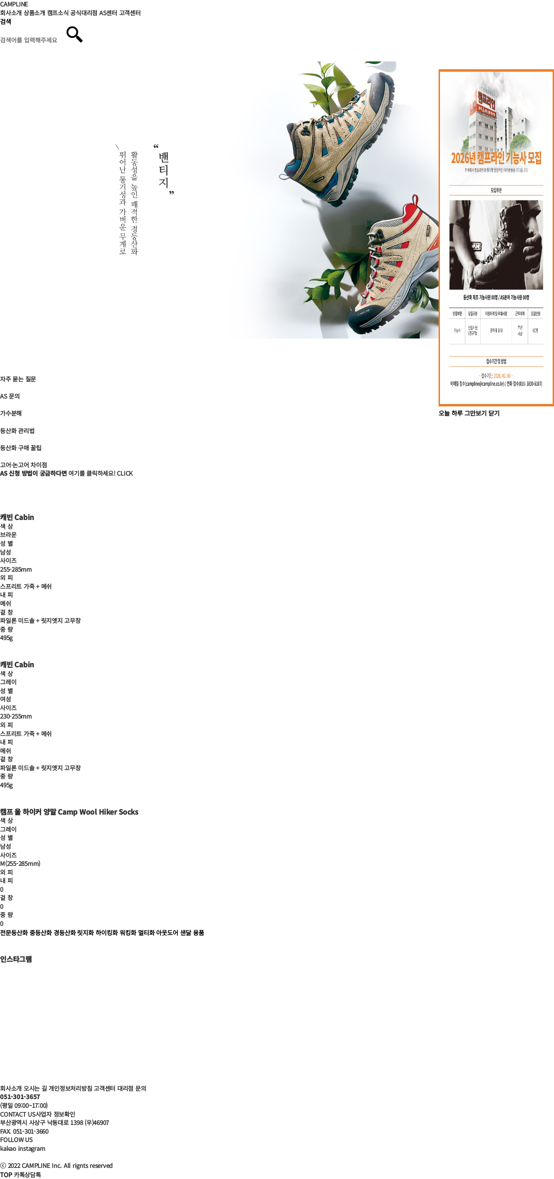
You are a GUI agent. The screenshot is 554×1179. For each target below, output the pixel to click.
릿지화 (85, 932)
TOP (6, 1174)
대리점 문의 (131, 1088)
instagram (31, 1148)
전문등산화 (14, 932)
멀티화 (146, 932)
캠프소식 (58, 12)
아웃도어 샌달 (173, 932)
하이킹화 (107, 932)
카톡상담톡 (27, 1174)
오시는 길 (35, 1088)
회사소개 (11, 12)
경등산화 (65, 932)
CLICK (124, 473)
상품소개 (34, 12)
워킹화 (128, 932)
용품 (198, 932)
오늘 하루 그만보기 (463, 413)
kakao (8, 1148)
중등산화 (41, 932)
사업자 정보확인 (55, 1114)
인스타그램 (16, 959)
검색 (5, 21)
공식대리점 (83, 12)
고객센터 (130, 12)
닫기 (494, 413)
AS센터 (108, 12)
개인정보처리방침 (70, 1088)
